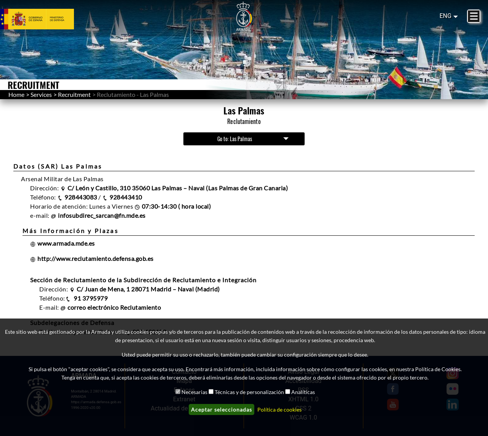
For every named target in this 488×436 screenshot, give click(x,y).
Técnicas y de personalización (249, 392)
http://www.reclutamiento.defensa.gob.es (95, 258)
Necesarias (194, 392)
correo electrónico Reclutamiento (114, 307)
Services (41, 94)
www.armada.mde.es (66, 243)
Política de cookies (279, 409)
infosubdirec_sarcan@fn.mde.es (102, 215)
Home (16, 94)
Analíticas (303, 392)
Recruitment (74, 94)
